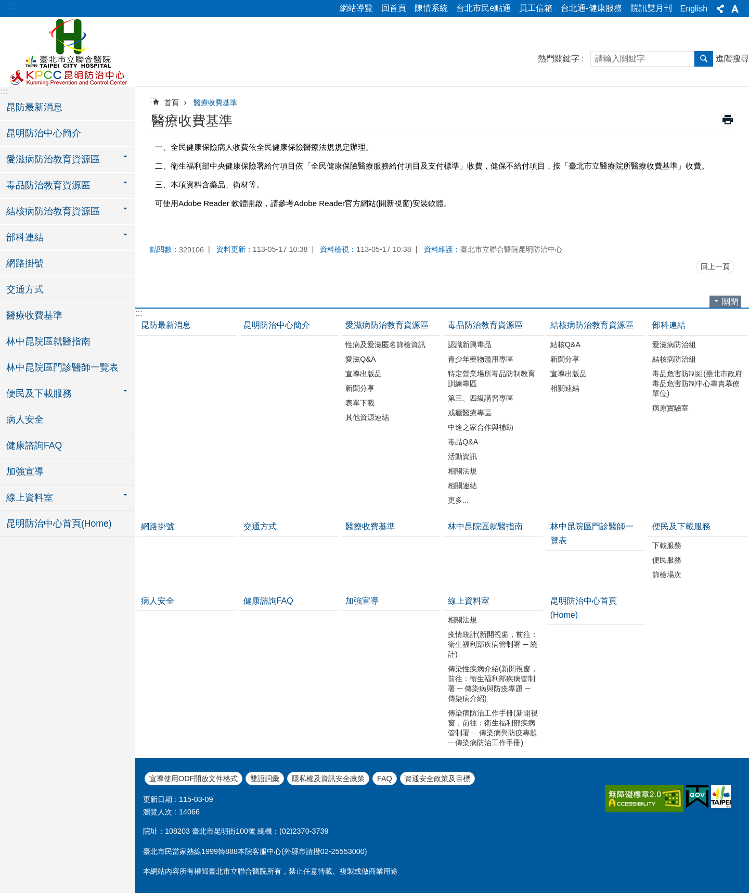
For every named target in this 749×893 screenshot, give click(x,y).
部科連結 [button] (25, 237)
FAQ (384, 778)
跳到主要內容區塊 (5, 5)
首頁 (171, 102)
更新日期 (157, 799)
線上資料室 (468, 600)
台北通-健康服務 (591, 8)
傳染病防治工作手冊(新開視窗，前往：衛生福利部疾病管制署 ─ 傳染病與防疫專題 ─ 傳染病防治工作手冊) (493, 728)
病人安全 (25, 419)
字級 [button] (735, 9)
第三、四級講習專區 (480, 398)
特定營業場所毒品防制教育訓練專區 (491, 378)
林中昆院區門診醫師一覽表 (62, 367)
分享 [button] (720, 9)
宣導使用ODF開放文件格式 (193, 778)
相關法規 (462, 471)
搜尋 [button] (703, 59)
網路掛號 (25, 263)
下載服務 (666, 545)
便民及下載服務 (681, 526)
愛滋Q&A (360, 359)
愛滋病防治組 (674, 344)
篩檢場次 (666, 574)
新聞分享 (359, 388)
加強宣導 (25, 471)
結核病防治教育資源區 (592, 325)
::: (11, 6)
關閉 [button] (730, 301)
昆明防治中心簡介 (43, 133)
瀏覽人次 (157, 812)
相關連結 (462, 485)
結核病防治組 (674, 359)
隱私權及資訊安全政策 (328, 778)
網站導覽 (356, 8)
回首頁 (393, 8)
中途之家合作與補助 (480, 427)
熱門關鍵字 (558, 58)
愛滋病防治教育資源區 (387, 325)
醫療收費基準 (34, 315)
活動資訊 (462, 456)
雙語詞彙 (264, 778)
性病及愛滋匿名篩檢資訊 (385, 344)
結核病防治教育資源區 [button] (53, 211)
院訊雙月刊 (651, 8)
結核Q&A (565, 344)
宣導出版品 (363, 373)
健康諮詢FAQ (34, 445)
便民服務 (666, 560)
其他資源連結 (367, 417)
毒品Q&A (463, 442)
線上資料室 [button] (29, 497)
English (693, 8)
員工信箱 (535, 8)
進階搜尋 (732, 58)
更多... (458, 500)
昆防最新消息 (34, 107)
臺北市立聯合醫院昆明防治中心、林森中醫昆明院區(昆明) (67, 50)
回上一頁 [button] (715, 266)
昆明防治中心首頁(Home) (59, 523)
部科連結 (669, 325)
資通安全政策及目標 (437, 778)
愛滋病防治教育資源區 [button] (53, 159)
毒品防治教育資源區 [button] (48, 185)
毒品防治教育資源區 (485, 325)
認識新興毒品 (470, 344)
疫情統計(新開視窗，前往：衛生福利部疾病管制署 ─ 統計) (493, 644)
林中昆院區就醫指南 (48, 341)
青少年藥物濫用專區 (480, 359)
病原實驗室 (670, 408)
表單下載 (359, 403)
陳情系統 (431, 8)
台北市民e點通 (483, 8)
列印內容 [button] (727, 119)
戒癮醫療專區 (470, 413)
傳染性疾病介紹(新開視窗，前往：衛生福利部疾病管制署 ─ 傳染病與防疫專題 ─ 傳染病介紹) (493, 684)
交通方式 (25, 289)
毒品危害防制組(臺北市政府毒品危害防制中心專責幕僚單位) (697, 383)
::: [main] (153, 99)
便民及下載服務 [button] (39, 393)
